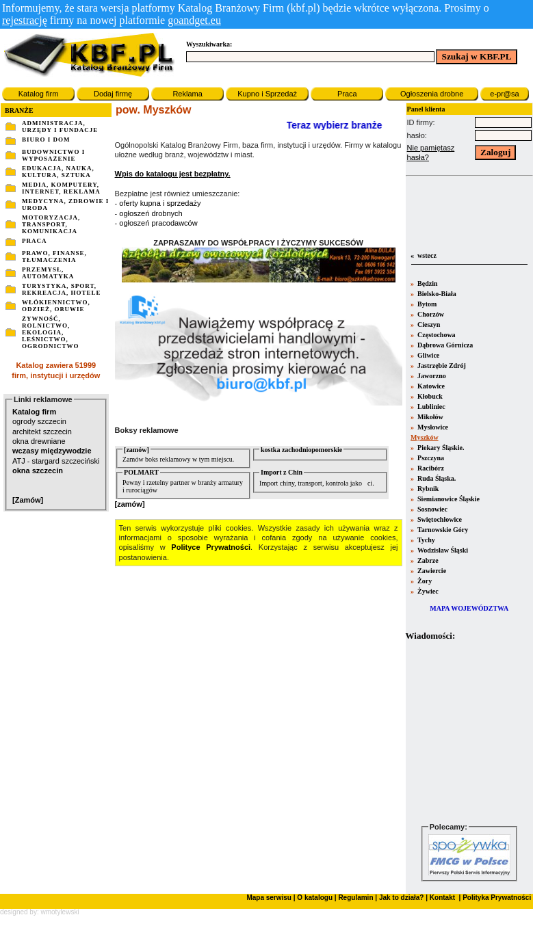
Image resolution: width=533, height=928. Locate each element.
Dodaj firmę (113, 94)
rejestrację (24, 20)
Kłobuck (429, 396)
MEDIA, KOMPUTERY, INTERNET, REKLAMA (61, 188)
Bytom (426, 304)
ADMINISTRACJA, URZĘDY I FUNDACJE (60, 126)
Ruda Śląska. (436, 478)
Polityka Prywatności (495, 897)
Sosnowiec (431, 509)
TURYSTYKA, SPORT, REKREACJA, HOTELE (61, 289)
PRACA (34, 240)
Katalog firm (38, 94)
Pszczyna (430, 458)
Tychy (425, 540)
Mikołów (429, 417)
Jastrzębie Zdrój (441, 365)
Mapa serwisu (268, 897)
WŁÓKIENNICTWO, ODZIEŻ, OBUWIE (56, 306)
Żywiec (427, 591)
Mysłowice (432, 427)
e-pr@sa (504, 94)
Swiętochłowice (439, 519)
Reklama (187, 94)
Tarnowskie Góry (442, 529)
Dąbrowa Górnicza (444, 345)
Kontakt (441, 897)
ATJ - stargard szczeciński (56, 461)
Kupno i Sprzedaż (267, 94)
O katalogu (315, 897)
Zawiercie (431, 570)
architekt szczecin (42, 431)
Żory (424, 581)
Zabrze (427, 560)
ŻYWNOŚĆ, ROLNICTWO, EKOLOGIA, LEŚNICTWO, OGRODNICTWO (50, 332)
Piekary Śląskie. (440, 447)
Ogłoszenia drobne (431, 94)
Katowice (430, 386)
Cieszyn (428, 324)
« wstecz (423, 255)
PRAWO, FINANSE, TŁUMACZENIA (54, 256)
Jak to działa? (401, 897)
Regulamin (355, 897)
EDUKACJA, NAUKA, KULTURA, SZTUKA (58, 171)
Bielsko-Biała (436, 293)
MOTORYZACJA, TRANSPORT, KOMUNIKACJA (51, 224)
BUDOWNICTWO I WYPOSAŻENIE (53, 155)
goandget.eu (194, 20)
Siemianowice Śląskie (448, 499)
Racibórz (430, 468)
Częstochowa (436, 335)
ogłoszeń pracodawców (158, 223)
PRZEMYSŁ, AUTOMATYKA (48, 273)
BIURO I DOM (46, 139)
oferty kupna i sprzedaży (159, 203)
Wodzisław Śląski (442, 550)
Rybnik (427, 488)
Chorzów (430, 314)
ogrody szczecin (39, 421)
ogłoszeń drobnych (150, 213)
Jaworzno (431, 376)
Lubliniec (430, 406)
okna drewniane (39, 441)
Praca (347, 94)
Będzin (427, 283)
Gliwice (428, 355)
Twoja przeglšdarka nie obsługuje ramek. (469, 731)
